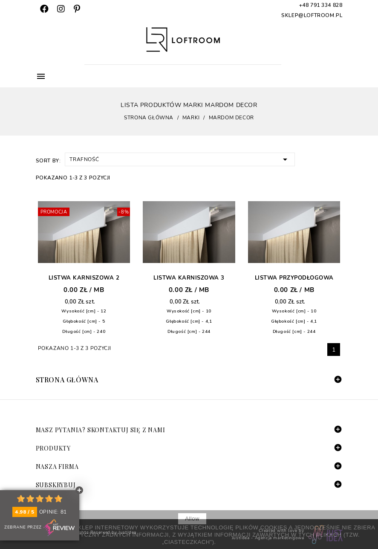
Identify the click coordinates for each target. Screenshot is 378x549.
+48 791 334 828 (321, 5)
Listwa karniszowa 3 (189, 278)
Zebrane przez (39, 527)
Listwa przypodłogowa (294, 278)
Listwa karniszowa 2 (84, 278)
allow (192, 518)
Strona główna (67, 379)
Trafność (179, 159)
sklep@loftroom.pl (311, 15)
